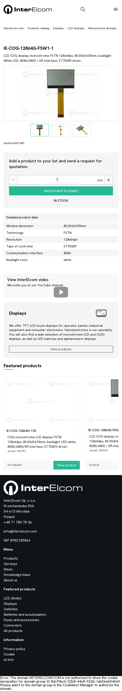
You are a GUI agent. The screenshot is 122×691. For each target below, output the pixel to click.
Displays (58, 28)
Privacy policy (14, 648)
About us (10, 580)
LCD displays (76, 28)
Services (10, 563)
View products (61, 349)
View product (66, 465)
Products (11, 558)
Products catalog (38, 28)
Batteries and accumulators (25, 614)
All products (13, 630)
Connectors (13, 625)
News (8, 569)
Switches (11, 609)
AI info (9, 659)
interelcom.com (14, 28)
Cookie (9, 654)
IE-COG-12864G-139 (21, 431)
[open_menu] (115, 10)
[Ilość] (57, 180)
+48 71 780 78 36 (18, 522)
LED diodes (13, 598)
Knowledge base (17, 574)
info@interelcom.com (20, 531)
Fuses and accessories (21, 620)
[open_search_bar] (82, 10)
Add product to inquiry (61, 190)
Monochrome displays (102, 28)
